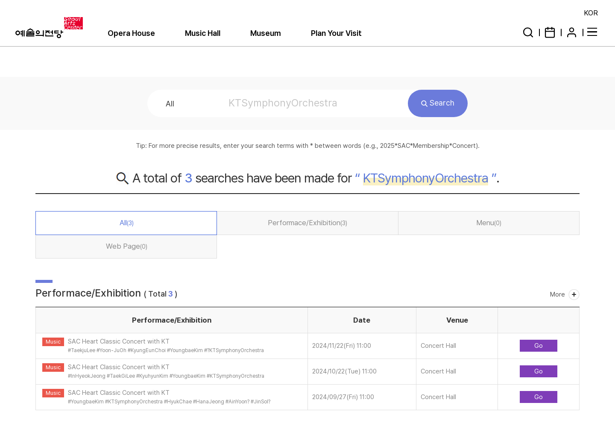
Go (538, 346)
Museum (265, 33)
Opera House (131, 33)
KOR (591, 13)
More (557, 294)
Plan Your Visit (336, 33)
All (127, 222)
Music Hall (202, 33)
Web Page (126, 246)
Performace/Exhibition (307, 222)
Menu (488, 222)
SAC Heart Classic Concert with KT (119, 341)
